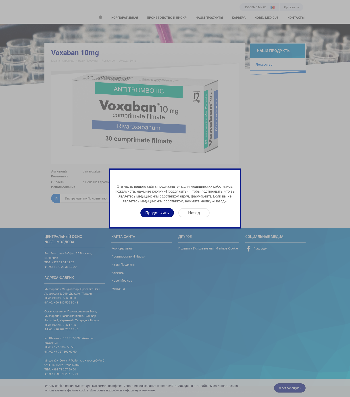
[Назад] (194, 212)
